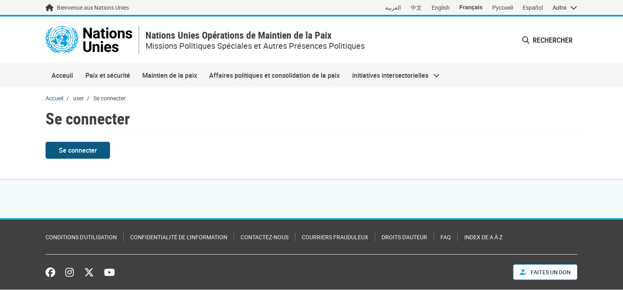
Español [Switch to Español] (533, 7)
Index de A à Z (483, 237)
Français (471, 7)
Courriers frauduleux (335, 237)
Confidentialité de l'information (178, 237)
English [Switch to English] (441, 7)
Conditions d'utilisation (81, 237)
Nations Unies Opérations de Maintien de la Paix (238, 35)
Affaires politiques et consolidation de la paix (274, 75)
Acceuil (62, 75)
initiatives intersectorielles (393, 75)
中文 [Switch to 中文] (416, 7)
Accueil (54, 98)
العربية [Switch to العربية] (393, 7)
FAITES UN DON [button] (545, 272)
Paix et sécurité (107, 75)
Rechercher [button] (547, 40)
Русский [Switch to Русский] (502, 7)
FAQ (445, 237)
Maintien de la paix (169, 75)
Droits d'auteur (404, 237)
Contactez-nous (265, 237)
